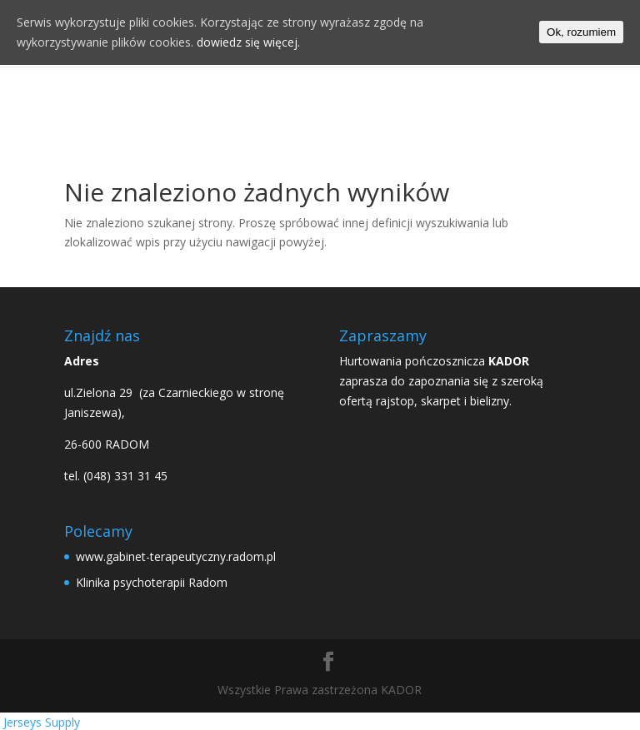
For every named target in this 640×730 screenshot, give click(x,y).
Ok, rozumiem (581, 32)
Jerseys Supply (41, 722)
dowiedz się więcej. (248, 42)
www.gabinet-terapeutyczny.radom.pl (176, 556)
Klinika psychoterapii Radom (152, 582)
